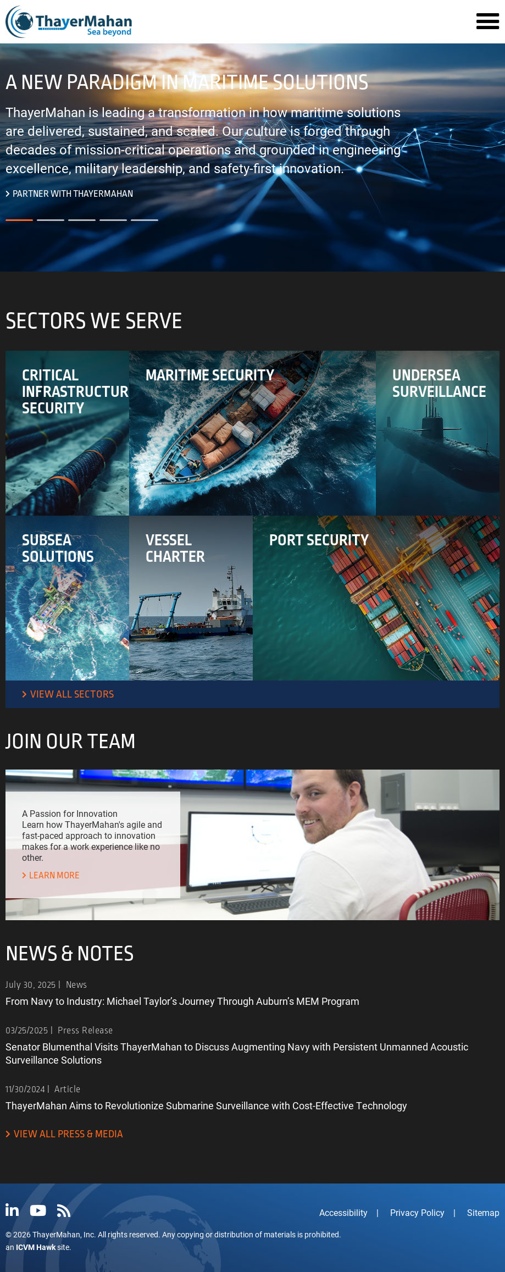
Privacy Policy (417, 1212)
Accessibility (343, 1212)
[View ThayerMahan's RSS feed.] (63, 1211)
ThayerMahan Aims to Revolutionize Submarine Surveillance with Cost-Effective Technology (206, 1105)
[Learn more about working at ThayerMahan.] (51, 876)
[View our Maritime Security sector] (252, 433)
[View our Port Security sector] (376, 598)
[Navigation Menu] (488, 22)
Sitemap (483, 1212)
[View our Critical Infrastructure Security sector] (67, 433)
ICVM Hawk (36, 1247)
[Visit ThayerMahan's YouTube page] (38, 1211)
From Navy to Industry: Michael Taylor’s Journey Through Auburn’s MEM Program (182, 1001)
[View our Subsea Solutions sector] (67, 598)
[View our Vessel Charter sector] (191, 598)
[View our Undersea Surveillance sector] (438, 433)
